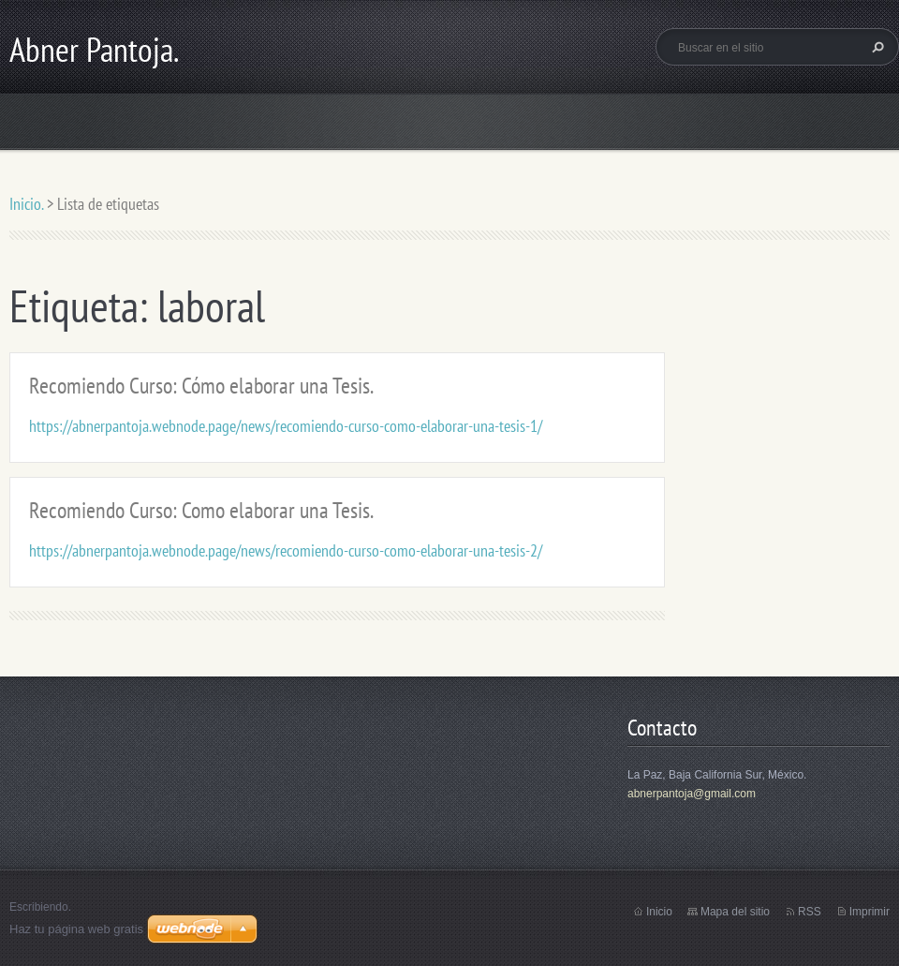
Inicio (659, 911)
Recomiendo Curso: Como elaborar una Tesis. (201, 510)
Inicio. (26, 204)
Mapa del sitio (735, 911)
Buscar (876, 47)
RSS (809, 911)
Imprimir (869, 911)
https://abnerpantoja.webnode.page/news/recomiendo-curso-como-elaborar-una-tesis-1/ (285, 426)
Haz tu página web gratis (76, 929)
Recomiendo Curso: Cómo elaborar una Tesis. (201, 385)
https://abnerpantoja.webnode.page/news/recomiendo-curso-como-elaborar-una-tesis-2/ (285, 550)
